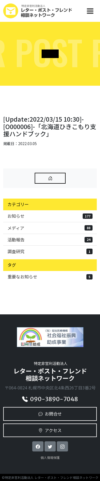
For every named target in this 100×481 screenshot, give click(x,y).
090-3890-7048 (50, 399)
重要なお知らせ (50, 276)
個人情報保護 (50, 457)
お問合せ (50, 413)
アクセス (50, 430)
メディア (50, 228)
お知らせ (50, 216)
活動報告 (50, 239)
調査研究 (50, 251)
